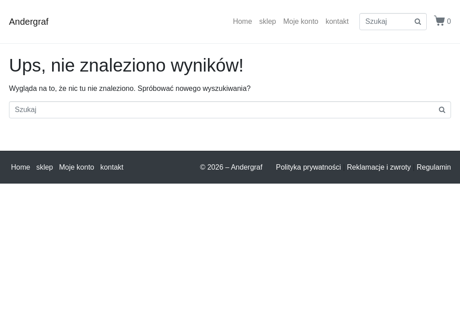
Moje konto (300, 21)
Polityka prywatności (308, 167)
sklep (267, 21)
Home (242, 21)
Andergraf (29, 22)
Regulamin (434, 167)
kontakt (337, 21)
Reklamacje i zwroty (379, 167)
